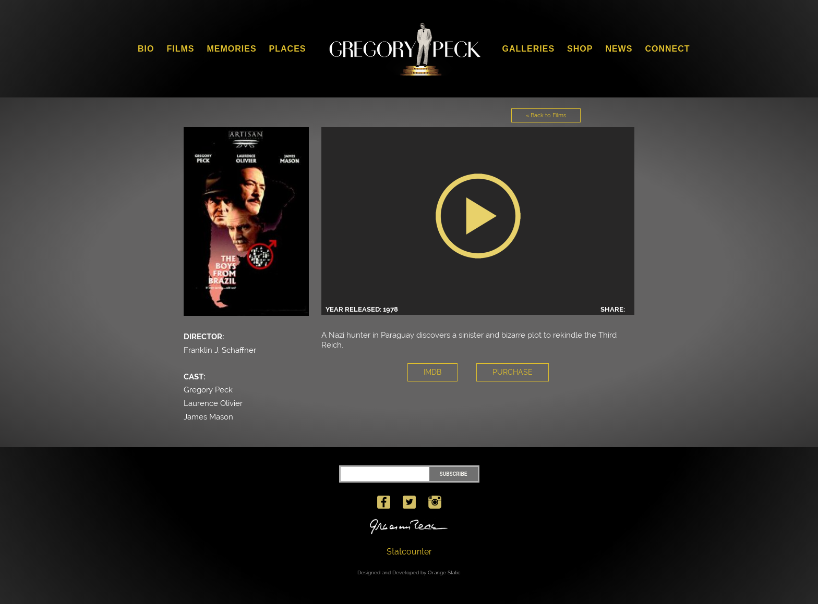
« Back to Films (546, 115)
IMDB (432, 372)
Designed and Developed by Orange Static (409, 572)
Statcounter (409, 552)
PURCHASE (512, 372)
